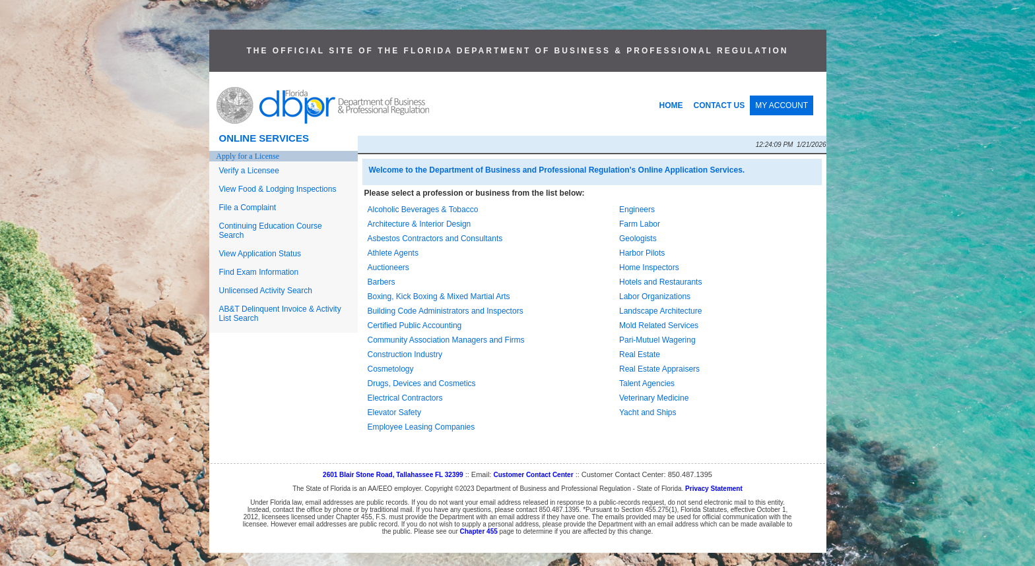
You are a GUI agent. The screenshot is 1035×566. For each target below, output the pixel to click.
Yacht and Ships (648, 412)
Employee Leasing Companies (421, 427)
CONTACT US (719, 105)
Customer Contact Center (533, 474)
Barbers (381, 282)
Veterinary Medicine (653, 398)
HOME (671, 105)
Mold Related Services (658, 325)
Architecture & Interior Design (419, 224)
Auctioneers (388, 267)
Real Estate (639, 354)
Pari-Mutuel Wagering (657, 340)
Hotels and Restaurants (660, 282)
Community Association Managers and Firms (446, 340)
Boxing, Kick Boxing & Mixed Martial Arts (439, 296)
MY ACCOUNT (781, 105)
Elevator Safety (394, 412)
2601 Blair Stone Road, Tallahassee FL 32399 (393, 474)
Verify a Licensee (249, 170)
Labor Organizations (654, 296)
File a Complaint (248, 207)
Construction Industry (405, 354)
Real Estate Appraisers (659, 369)
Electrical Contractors (405, 398)
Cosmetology (391, 369)
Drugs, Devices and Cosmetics (422, 383)
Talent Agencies (647, 383)
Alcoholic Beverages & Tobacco (423, 209)
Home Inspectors (649, 267)
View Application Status (260, 253)
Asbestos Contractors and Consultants (435, 238)
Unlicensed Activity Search (265, 290)
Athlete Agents (393, 253)
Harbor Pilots (642, 253)
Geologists (638, 238)
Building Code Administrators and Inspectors (445, 311)
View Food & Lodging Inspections (278, 189)
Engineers (637, 209)
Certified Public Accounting (415, 325)
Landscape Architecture (660, 311)
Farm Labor (639, 224)
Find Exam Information (259, 272)
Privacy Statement (714, 488)
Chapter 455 (479, 531)
